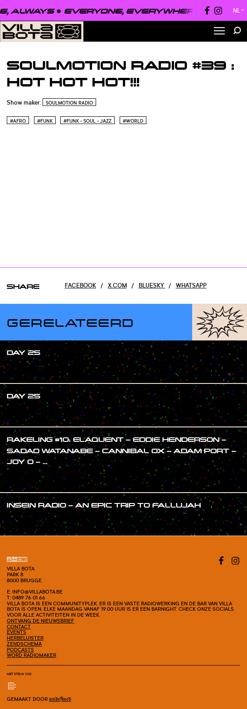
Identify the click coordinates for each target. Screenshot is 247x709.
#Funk (45, 121)
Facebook (80, 285)
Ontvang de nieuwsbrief (40, 620)
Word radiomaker (31, 655)
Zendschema (24, 643)
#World (133, 121)
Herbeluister (25, 638)
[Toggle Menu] (219, 31)
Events (16, 632)
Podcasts (20, 649)
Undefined (60, 699)
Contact (19, 626)
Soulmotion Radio (69, 103)
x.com (117, 285)
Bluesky (152, 285)
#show (25, 370)
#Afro (18, 121)
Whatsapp (191, 285)
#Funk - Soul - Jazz (87, 121)
